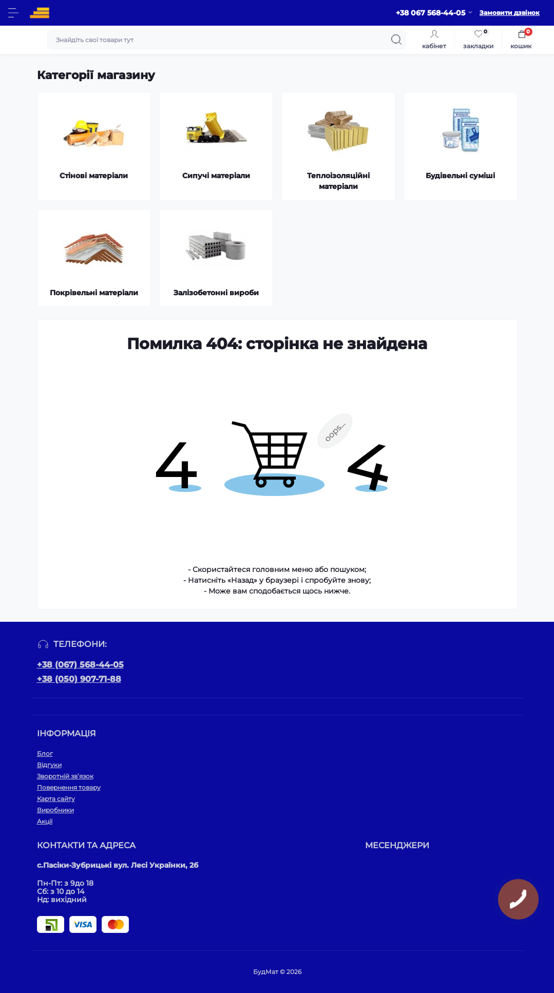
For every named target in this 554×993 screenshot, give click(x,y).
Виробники (55, 810)
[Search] (396, 39)
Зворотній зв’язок (65, 776)
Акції (44, 821)
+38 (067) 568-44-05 (80, 665)
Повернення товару (69, 787)
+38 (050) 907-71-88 (79, 679)
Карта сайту (56, 799)
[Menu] (13, 13)
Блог (45, 753)
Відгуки (49, 765)
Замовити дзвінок (510, 12)
